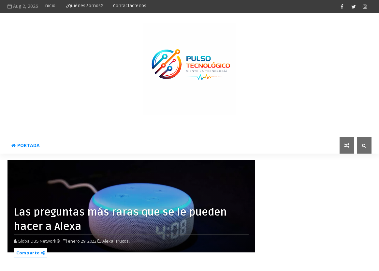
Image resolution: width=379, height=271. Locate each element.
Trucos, (122, 241)
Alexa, (108, 241)
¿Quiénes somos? (84, 5)
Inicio (49, 5)
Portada (25, 145)
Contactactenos (129, 5)
